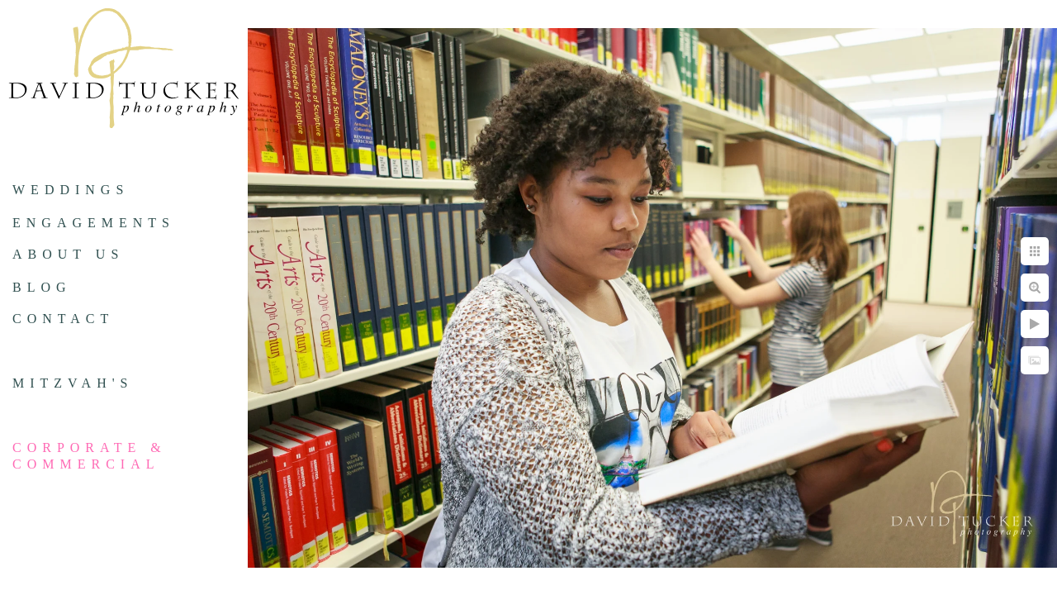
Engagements (93, 223)
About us (68, 254)
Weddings (70, 190)
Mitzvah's (72, 383)
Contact (63, 319)
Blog (42, 287)
